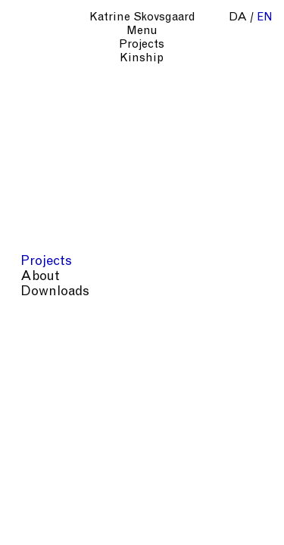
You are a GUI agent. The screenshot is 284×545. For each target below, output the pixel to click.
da (238, 17)
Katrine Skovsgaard (142, 17)
